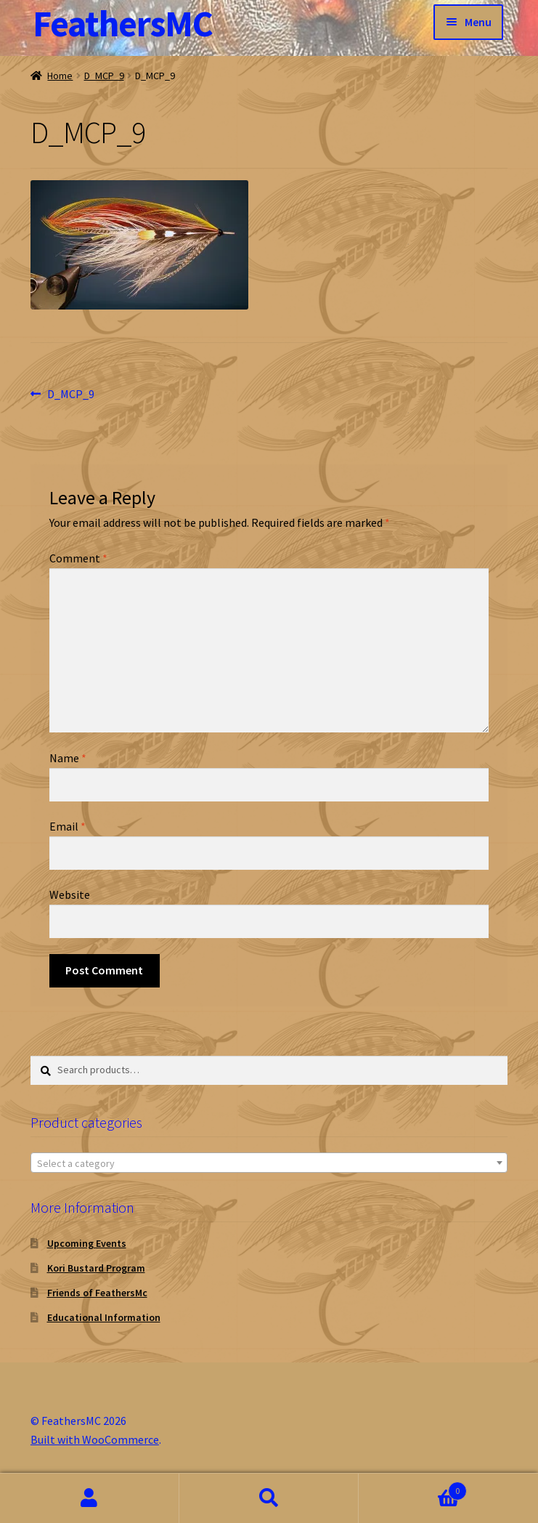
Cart (413, 1487)
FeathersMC (123, 24)
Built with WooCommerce (94, 1439)
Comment (78, 558)
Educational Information (103, 1317)
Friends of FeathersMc (97, 1292)
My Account (89, 1498)
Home (60, 75)
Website (69, 894)
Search (269, 1498)
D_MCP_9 (104, 75)
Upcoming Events (86, 1243)
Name (67, 758)
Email (67, 826)
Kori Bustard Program (96, 1267)
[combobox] (269, 1162)
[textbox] (269, 1163)
